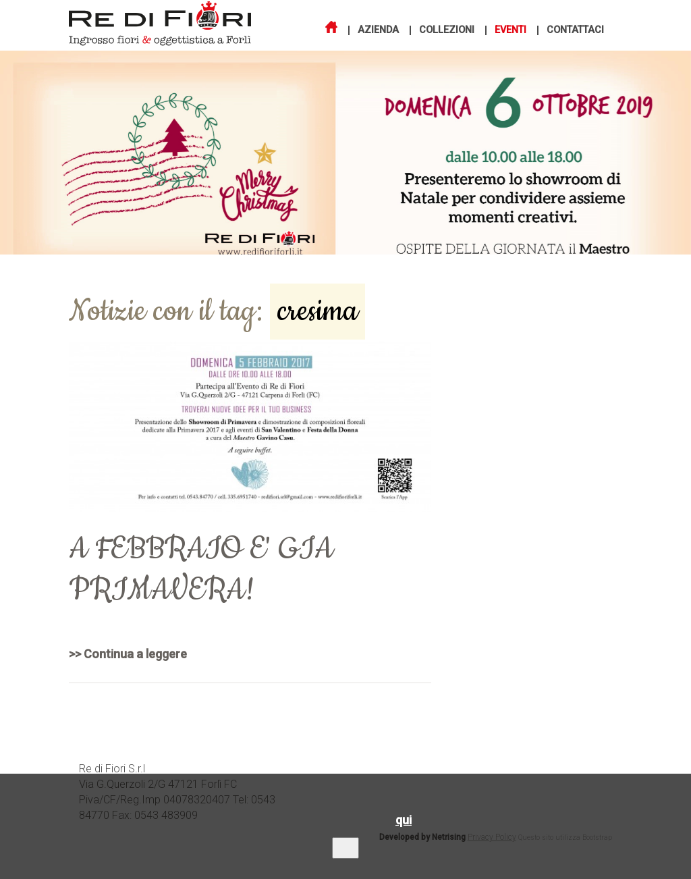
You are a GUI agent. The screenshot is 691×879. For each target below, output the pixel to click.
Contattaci (575, 30)
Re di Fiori (129, 21)
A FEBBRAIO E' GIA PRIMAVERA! (201, 570)
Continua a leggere (135, 654)
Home (378, 770)
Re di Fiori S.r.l (112, 768)
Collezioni (446, 30)
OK (345, 848)
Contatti (591, 770)
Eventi (510, 30)
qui (403, 820)
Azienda (378, 30)
